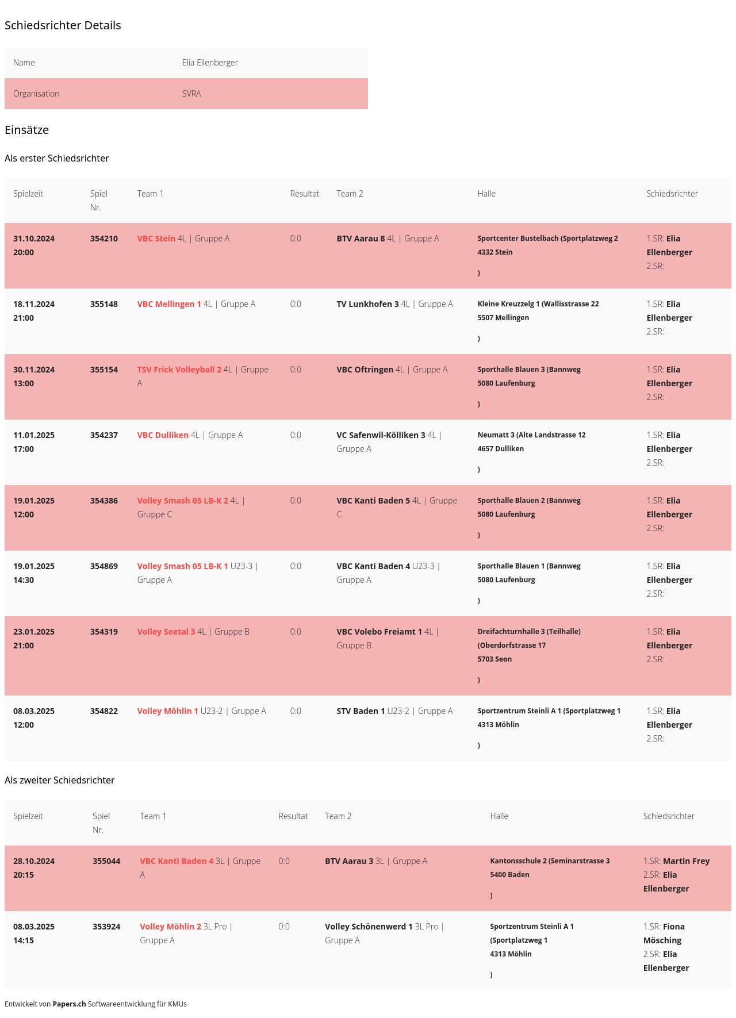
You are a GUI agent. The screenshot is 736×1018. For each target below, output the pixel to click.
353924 (106, 926)
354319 (104, 631)
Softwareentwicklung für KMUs (120, 1004)
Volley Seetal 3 (166, 631)
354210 (104, 238)
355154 (104, 369)
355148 (104, 303)
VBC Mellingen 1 (169, 303)
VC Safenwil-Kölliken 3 (381, 434)
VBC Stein (156, 238)
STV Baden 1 (361, 710)
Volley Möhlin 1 (168, 710)
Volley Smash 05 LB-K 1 (182, 565)
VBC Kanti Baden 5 (374, 500)
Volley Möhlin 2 (170, 926)
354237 (104, 434)
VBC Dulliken (163, 434)
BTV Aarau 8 (361, 238)
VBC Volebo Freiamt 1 (380, 631)
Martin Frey (686, 860)
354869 (104, 565)
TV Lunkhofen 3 (368, 303)
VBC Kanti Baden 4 (374, 565)
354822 (104, 710)
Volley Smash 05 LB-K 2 (182, 500)
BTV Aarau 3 (349, 860)
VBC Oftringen (365, 369)
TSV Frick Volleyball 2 (179, 369)
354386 (104, 500)
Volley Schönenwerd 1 (369, 926)
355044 (106, 860)
